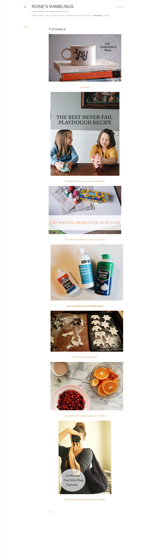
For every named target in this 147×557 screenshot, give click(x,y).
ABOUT (41, 16)
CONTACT (55, 16)
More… (107, 16)
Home (34, 16)
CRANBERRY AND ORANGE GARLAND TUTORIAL (85, 416)
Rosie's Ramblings (53, 6)
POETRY (87, 16)
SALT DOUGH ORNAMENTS (85, 357)
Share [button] (25, 27)
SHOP (62, 16)
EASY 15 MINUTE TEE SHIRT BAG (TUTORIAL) (85, 500)
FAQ (47, 16)
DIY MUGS (85, 87)
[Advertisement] (85, 535)
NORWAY (70, 16)
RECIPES (79, 16)
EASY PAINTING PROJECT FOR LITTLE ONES (85, 239)
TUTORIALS (97, 16)
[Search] (120, 7)
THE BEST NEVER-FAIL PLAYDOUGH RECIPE (85, 181)
